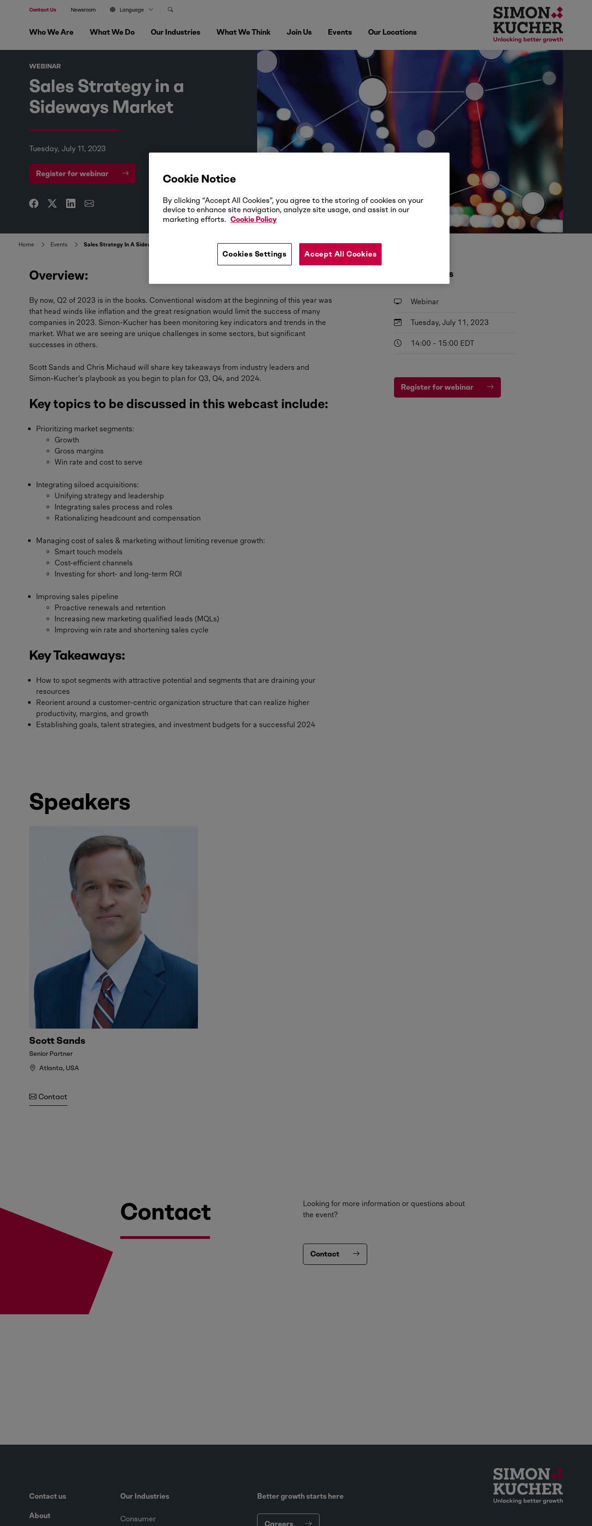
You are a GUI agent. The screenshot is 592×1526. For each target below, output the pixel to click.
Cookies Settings (254, 254)
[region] (299, 218)
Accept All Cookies (340, 254)
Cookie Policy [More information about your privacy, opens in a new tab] (253, 219)
